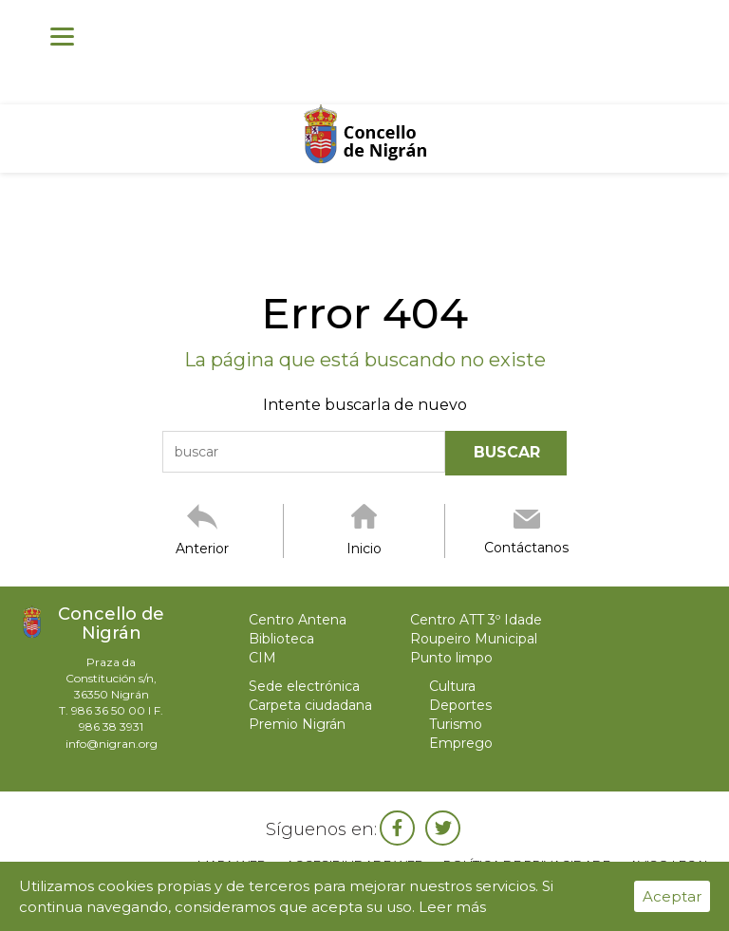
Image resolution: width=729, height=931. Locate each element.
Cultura (452, 686)
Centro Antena (297, 619)
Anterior (202, 548)
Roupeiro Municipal (473, 638)
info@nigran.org (111, 743)
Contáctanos (526, 547)
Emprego (461, 743)
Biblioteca (281, 638)
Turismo (455, 724)
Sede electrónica (304, 686)
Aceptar (672, 896)
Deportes (460, 705)
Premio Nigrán (297, 724)
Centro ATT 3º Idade (476, 619)
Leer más (452, 907)
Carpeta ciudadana (310, 705)
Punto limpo (451, 657)
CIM (262, 657)
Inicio (364, 548)
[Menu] (62, 35)
